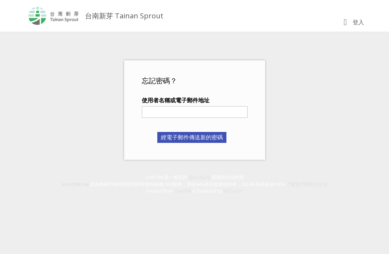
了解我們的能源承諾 (307, 184)
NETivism (232, 191)
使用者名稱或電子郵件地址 (175, 100)
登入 (358, 22)
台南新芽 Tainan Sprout (124, 15)
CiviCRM (182, 191)
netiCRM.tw (75, 184)
